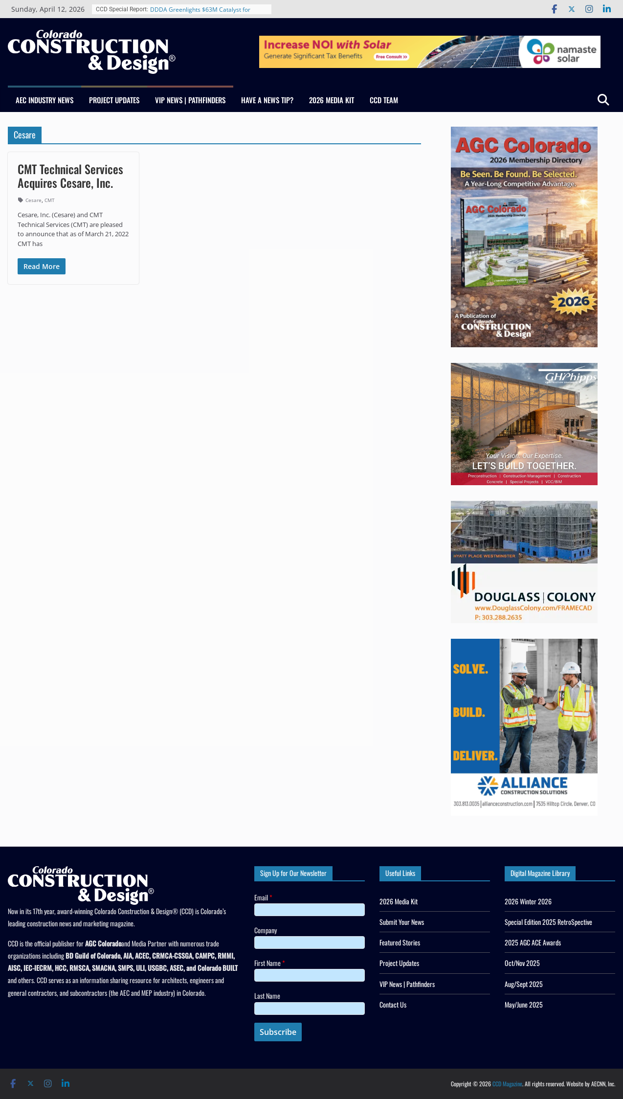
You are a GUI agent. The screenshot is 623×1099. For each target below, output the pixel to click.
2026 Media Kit (331, 99)
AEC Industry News (44, 99)
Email (263, 897)
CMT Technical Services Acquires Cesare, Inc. (70, 176)
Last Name (267, 995)
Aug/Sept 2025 (524, 984)
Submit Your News (401, 922)
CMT (49, 200)
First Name (269, 963)
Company (265, 930)
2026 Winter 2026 (528, 901)
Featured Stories (399, 942)
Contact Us (392, 1004)
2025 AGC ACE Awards (533, 942)
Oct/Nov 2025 (522, 963)
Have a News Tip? (267, 99)
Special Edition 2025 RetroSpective (548, 922)
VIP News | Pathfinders (190, 99)
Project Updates (114, 99)
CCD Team (384, 99)
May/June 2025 (524, 1004)
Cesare (33, 200)
